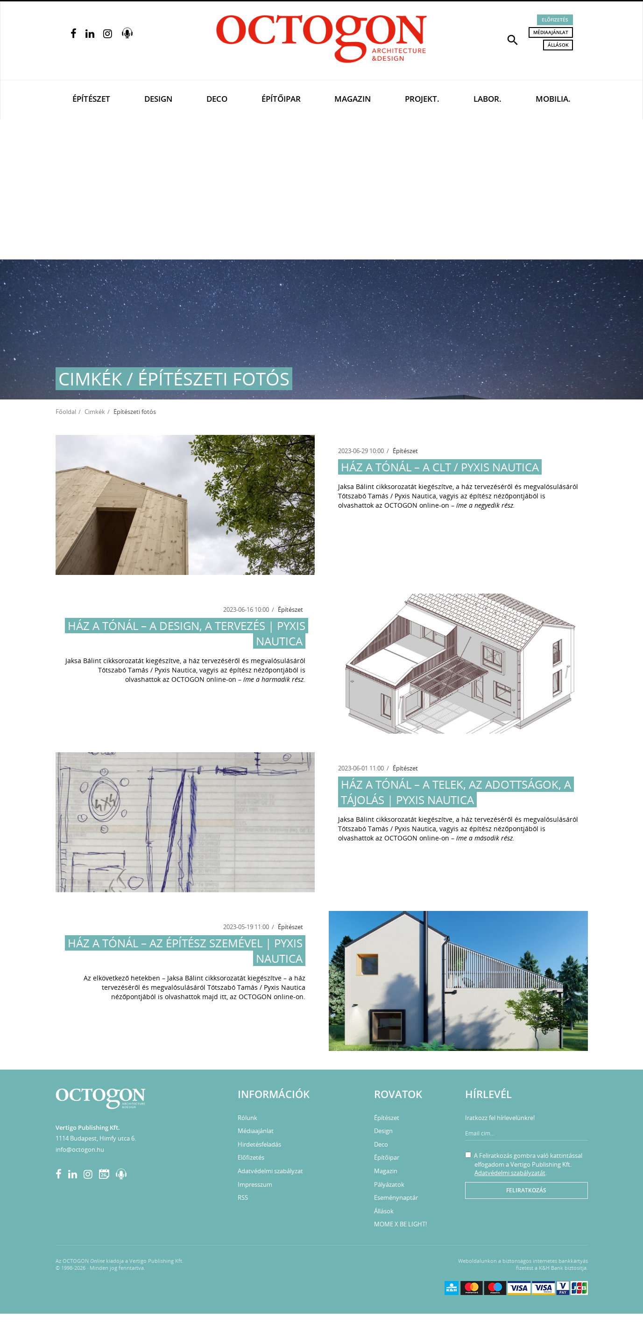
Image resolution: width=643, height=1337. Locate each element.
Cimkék (95, 411)
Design (158, 98)
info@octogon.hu (80, 1149)
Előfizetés (555, 19)
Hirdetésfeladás (259, 1144)
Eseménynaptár (396, 1197)
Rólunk (247, 1117)
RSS (243, 1197)
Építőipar (281, 98)
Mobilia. (553, 98)
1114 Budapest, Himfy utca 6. (96, 1138)
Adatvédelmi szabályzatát (509, 1173)
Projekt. (422, 98)
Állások (558, 45)
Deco (216, 98)
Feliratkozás (526, 1190)
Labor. (487, 98)
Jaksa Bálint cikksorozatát (377, 486)
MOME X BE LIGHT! (400, 1224)
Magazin (352, 98)
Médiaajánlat (550, 32)
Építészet (91, 98)
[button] (513, 39)
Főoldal (66, 411)
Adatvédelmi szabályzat (270, 1171)
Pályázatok (389, 1184)
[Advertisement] (322, 189)
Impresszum (255, 1184)
